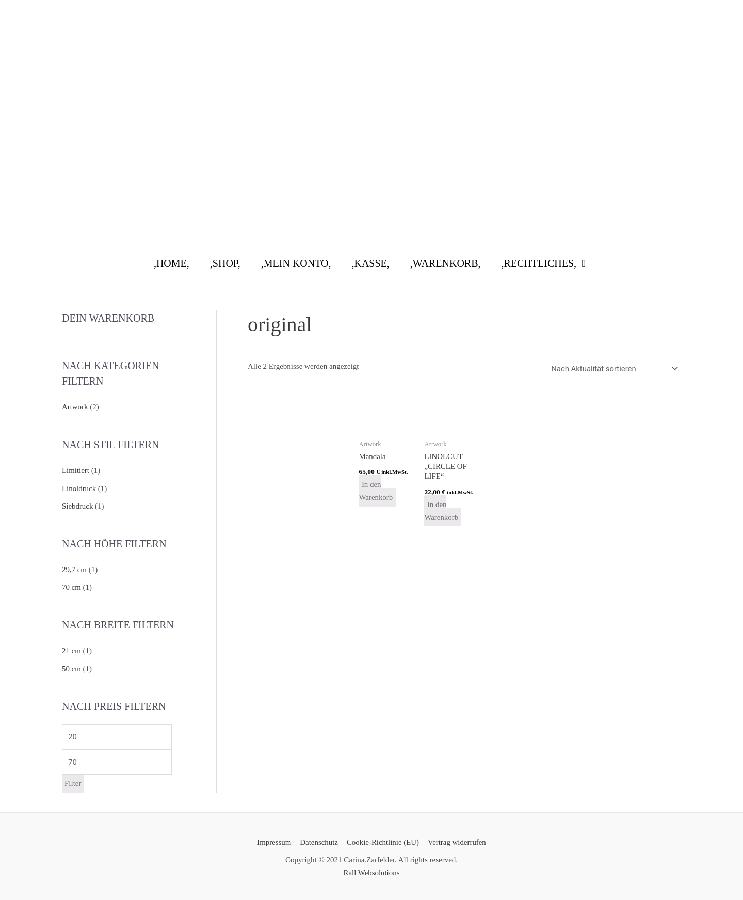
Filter (73, 781)
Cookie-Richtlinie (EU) (382, 839)
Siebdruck (77, 505)
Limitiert (75, 470)
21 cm (71, 648)
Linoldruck (79, 487)
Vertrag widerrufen (456, 839)
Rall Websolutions (371, 870)
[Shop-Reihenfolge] (612, 368)
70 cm (71, 585)
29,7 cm (74, 568)
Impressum (275, 839)
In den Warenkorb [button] (376, 490)
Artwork (75, 407)
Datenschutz (319, 839)
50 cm (71, 665)
